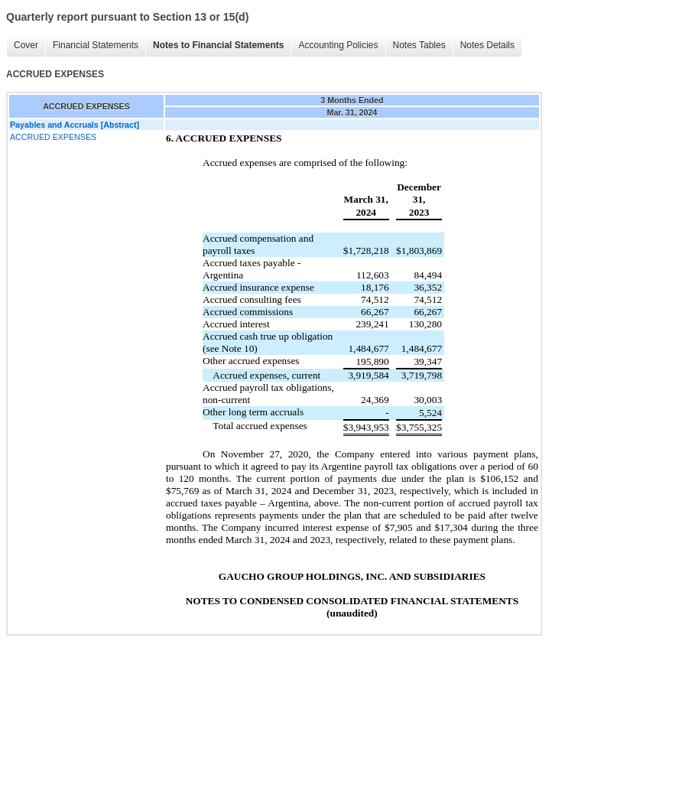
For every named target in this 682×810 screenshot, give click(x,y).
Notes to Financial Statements (218, 45)
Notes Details (487, 45)
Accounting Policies (338, 45)
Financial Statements (95, 45)
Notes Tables (419, 45)
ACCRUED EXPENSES (53, 137)
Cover (26, 45)
